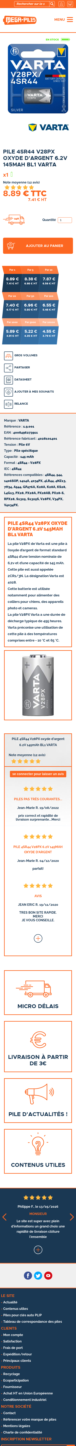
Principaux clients (17, 1361)
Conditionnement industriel (24, 1400)
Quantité (57, 220)
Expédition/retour (17, 1354)
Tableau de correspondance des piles (32, 1322)
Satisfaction (12, 1341)
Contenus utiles (15, 1309)
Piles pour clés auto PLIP (22, 1315)
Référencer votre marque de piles (29, 1419)
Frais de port (13, 1348)
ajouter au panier (44, 246)
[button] (4, 1217)
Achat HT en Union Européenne (28, 1393)
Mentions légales (16, 1426)
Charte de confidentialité (22, 1432)
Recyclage (11, 1374)
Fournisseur (12, 1387)
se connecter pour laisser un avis (38, 774)
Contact (9, 1413)
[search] (52, 4)
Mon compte (13, 1335)
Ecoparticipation (16, 1380)
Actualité (10, 1302)
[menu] (70, 19)
